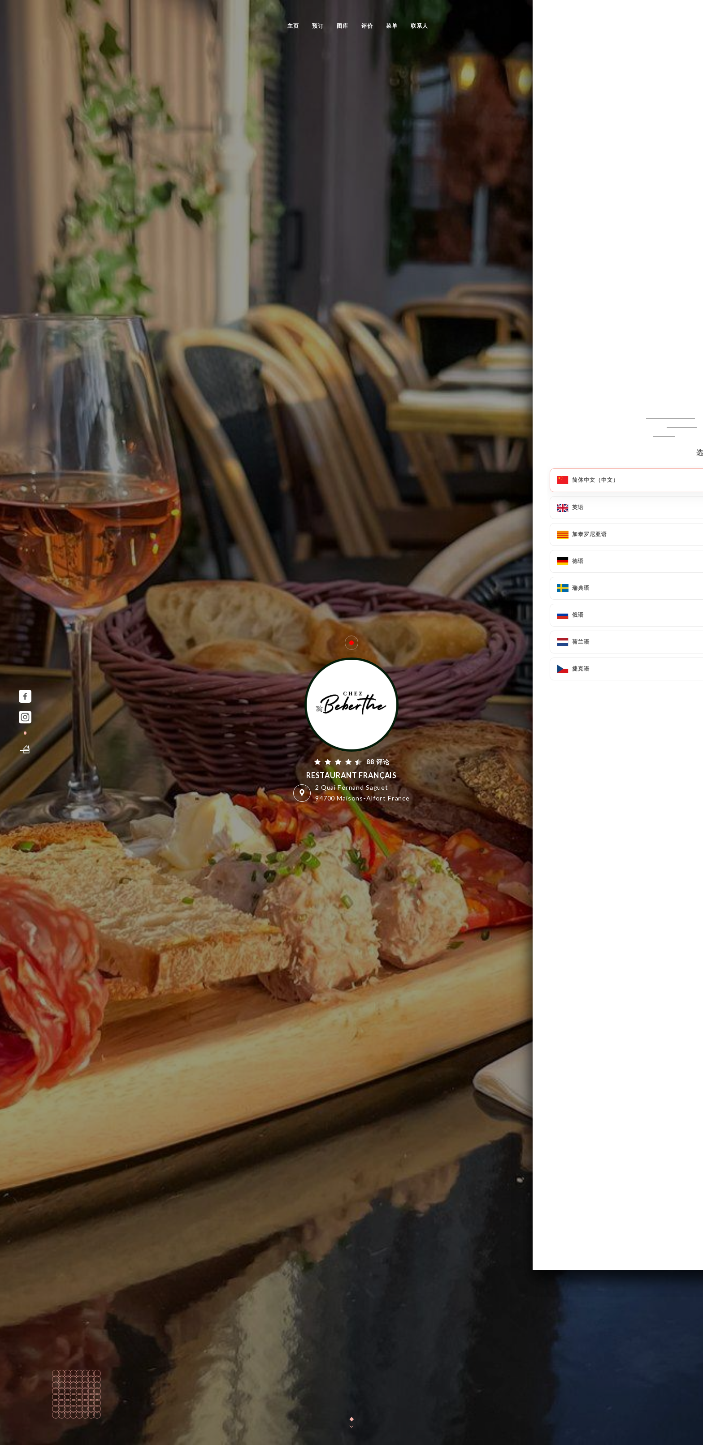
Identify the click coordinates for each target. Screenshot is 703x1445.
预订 (318, 25)
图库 (342, 25)
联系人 (419, 25)
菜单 (392, 25)
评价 (367, 25)
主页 (293, 25)
